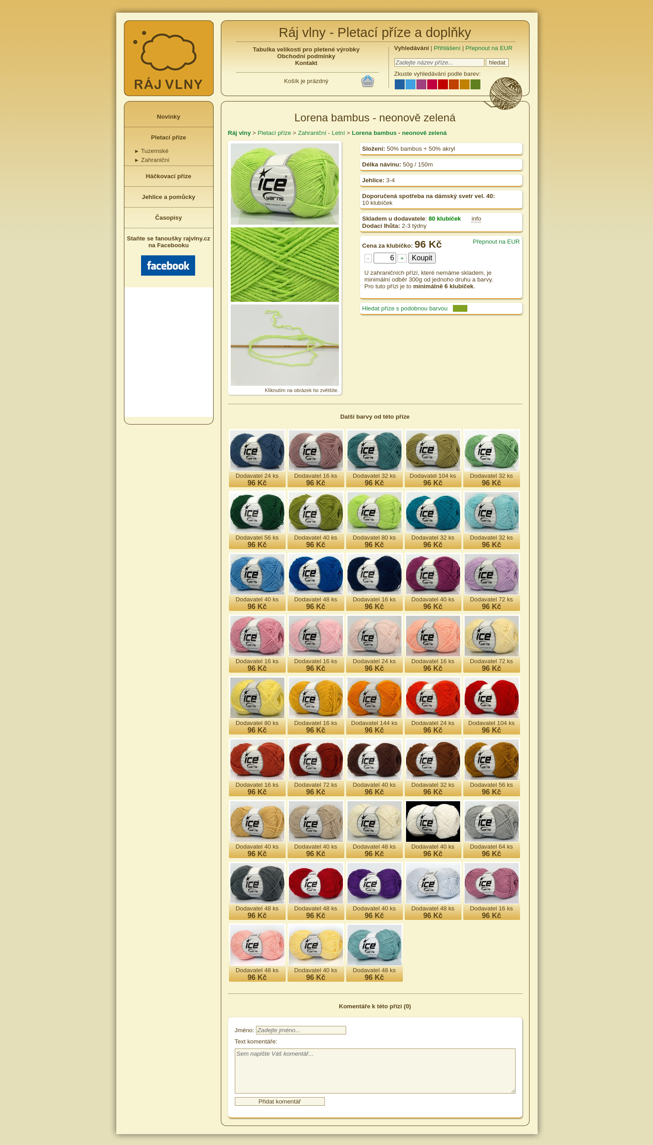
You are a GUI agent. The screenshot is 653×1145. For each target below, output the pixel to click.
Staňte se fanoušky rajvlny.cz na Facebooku (168, 255)
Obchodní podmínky (306, 56)
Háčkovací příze (169, 176)
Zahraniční (152, 160)
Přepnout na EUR (489, 48)
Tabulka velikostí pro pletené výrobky (306, 49)
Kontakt (306, 63)
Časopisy (168, 217)
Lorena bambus (374, 132)
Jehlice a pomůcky (169, 197)
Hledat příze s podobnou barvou (405, 308)
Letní (338, 132)
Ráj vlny (239, 132)
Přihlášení (447, 48)
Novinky (168, 116)
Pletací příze (168, 137)
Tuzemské (151, 151)
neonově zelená (424, 132)
